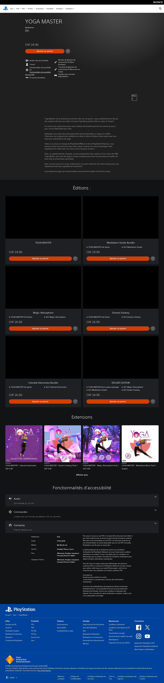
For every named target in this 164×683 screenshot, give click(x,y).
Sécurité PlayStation (90, 628)
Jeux (11, 9)
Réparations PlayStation (91, 634)
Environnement (62, 624)
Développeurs (114, 639)
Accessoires (39, 9)
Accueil (8, 615)
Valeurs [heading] (60, 621)
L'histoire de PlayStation (13, 640)
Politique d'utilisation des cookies (148, 677)
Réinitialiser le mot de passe (93, 637)
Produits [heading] (35, 621)
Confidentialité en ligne (65, 631)
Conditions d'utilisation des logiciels (127, 677)
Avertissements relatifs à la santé (94, 577)
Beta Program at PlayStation (144, 649)
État (84, 631)
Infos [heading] (7, 621)
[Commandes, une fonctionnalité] (82, 513)
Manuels (86, 644)
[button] (40, 72)
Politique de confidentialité (76, 677)
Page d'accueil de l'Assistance (93, 624)
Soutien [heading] (86, 621)
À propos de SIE (10, 624)
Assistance (69, 9)
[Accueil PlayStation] (5, 8)
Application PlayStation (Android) (146, 646)
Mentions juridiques (61, 677)
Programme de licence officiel (119, 643)
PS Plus (30, 9)
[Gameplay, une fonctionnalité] (82, 527)
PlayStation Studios (12, 631)
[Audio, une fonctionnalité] (82, 500)
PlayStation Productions (13, 634)
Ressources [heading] (114, 621)
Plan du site (112, 677)
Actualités (50, 9)
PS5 (17, 9)
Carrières (8, 628)
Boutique (59, 9)
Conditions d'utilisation (117, 624)
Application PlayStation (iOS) (145, 643)
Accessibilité (61, 628)
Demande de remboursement (93, 640)
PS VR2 (33, 631)
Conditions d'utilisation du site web (97, 677)
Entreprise (8, 637)
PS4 (23, 9)
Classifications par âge (117, 633)
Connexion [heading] (139, 621)
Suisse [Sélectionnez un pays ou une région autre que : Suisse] (11, 677)
